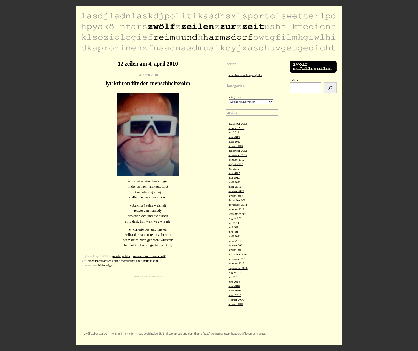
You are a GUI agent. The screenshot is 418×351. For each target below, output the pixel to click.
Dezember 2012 (238, 150)
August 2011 (236, 218)
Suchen (294, 80)
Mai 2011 (234, 231)
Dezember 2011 (238, 200)
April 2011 (235, 236)
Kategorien (235, 97)
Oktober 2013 (237, 128)
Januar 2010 (236, 304)
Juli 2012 (234, 168)
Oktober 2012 (237, 159)
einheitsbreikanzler (99, 260)
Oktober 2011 (236, 209)
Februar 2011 (236, 245)
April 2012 (235, 182)
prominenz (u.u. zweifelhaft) (148, 256)
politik (126, 256)
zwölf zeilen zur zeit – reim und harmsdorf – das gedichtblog (121, 333)
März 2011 (235, 240)
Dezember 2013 (238, 123)
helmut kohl (150, 260)
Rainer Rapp (223, 333)
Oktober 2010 (237, 263)
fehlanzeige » (106, 265)
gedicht (116, 256)
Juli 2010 (234, 276)
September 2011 (238, 213)
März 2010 (235, 295)
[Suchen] (330, 87)
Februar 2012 (236, 191)
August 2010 (236, 272)
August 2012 (236, 164)
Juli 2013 (234, 132)
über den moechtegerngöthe (245, 75)
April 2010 (235, 290)
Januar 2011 (236, 249)
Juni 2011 (234, 227)
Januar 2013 (236, 146)
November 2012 (238, 155)
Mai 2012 (234, 177)
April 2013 (235, 141)
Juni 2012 (234, 173)
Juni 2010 (234, 281)
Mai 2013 (234, 137)
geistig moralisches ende (127, 260)
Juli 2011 (234, 222)
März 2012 (235, 186)
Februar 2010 (236, 299)
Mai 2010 (234, 286)
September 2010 (238, 268)
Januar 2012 (236, 195)
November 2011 (238, 204)
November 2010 (238, 258)
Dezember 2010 (238, 254)
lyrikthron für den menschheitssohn (147, 83)
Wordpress (175, 333)
